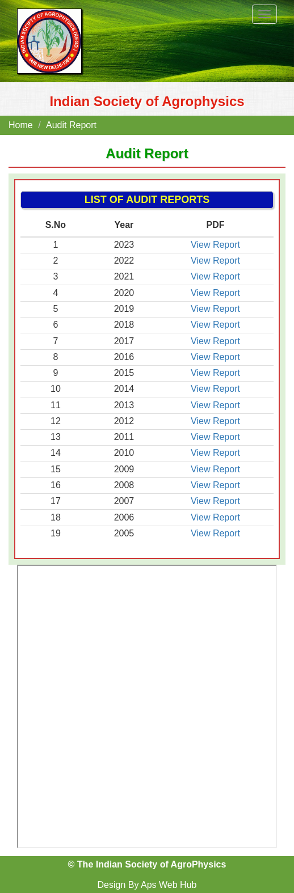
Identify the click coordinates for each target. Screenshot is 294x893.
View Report (215, 244)
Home (21, 125)
